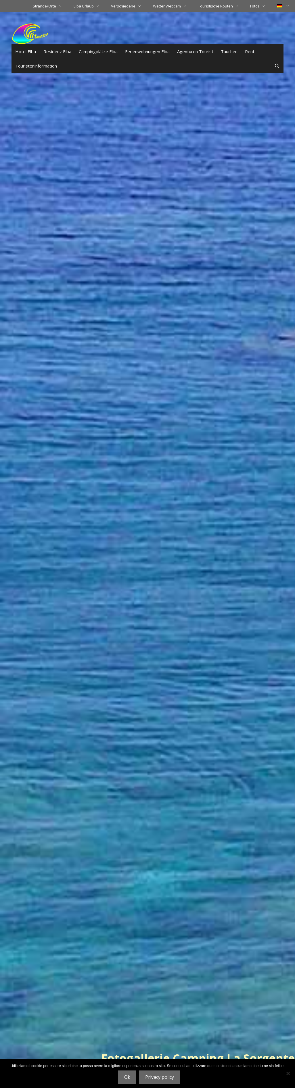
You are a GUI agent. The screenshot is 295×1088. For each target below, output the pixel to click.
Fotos (260, 6)
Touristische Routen (221, 6)
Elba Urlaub (89, 6)
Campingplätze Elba (98, 51)
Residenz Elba (57, 51)
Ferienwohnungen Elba (147, 51)
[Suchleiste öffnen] (277, 66)
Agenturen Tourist (195, 51)
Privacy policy (159, 1077)
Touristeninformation (36, 66)
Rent (249, 51)
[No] (288, 1073)
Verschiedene (129, 6)
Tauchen (229, 51)
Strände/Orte (50, 6)
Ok (127, 1077)
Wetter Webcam (172, 6)
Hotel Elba (25, 51)
